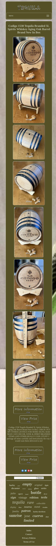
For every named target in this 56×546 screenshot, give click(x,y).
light (46, 485)
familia (15, 511)
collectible (40, 503)
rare (30, 502)
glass (36, 488)
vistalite (44, 507)
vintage (23, 497)
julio (13, 493)
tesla (44, 497)
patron (26, 511)
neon (24, 489)
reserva (28, 506)
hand (26, 494)
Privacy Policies (29, 538)
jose (27, 516)
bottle (36, 492)
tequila (18, 502)
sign (13, 497)
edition (34, 497)
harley (12, 485)
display (13, 507)
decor (45, 494)
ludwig (30, 489)
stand (37, 506)
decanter (15, 488)
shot (47, 517)
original (38, 485)
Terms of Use (28, 542)
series (43, 488)
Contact (28, 534)
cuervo (38, 516)
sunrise (15, 515)
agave (20, 494)
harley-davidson (39, 512)
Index (28, 530)
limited (29, 520)
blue (20, 507)
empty (27, 484)
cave (18, 485)
